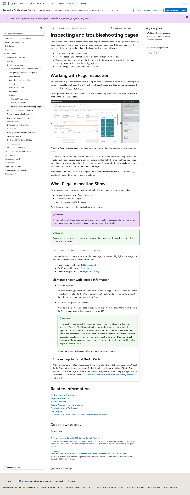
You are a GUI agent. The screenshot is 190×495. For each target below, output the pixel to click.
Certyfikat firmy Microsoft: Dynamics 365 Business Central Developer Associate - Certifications (88, 453)
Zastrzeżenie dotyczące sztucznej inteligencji (20, 487)
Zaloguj (184, 3)
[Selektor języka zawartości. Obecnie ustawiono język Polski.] (8, 481)
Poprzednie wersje (48, 487)
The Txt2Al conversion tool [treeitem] (21, 99)
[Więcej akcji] (137, 28)
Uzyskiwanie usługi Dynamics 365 (148, 10)
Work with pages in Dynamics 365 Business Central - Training (75, 438)
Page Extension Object (60, 398)
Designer (94, 66)
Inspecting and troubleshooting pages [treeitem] (26, 106)
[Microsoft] (4, 3)
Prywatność (86, 487)
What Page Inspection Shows (158, 36)
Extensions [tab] (84, 250)
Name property (90, 264)
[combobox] (23, 34)
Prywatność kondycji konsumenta (109, 487)
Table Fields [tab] (72, 250)
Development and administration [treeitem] (18, 38)
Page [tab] (54, 250)
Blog (59, 487)
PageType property (91, 271)
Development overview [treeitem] (16, 57)
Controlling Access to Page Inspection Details (94, 223)
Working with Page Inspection (159, 33)
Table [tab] (62, 250)
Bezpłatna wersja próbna (176, 10)
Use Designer (56, 411)
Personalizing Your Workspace (64, 408)
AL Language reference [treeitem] (16, 147)
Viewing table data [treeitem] (18, 102)
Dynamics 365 (63, 28)
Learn (53, 28)
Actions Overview (58, 401)
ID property (86, 268)
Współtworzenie (72, 487)
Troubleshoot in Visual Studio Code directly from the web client (79, 414)
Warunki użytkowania (135, 487)
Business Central (78, 28)
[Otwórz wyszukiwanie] (177, 3)
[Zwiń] (41, 28)
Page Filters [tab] (96, 250)
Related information (154, 39)
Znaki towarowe (153, 487)
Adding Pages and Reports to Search (67, 404)
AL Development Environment (64, 395)
